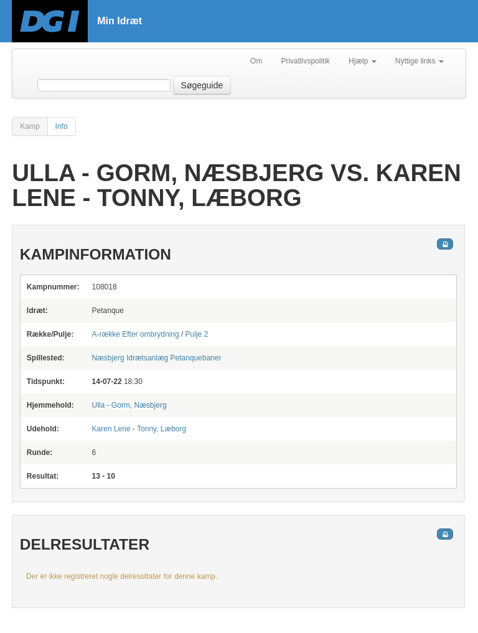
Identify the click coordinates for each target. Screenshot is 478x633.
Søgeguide (202, 85)
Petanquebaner (157, 358)
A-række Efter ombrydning (135, 334)
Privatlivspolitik (305, 61)
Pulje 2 (197, 334)
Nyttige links (419, 61)
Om (256, 61)
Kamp (29, 126)
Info (61, 126)
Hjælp (363, 61)
